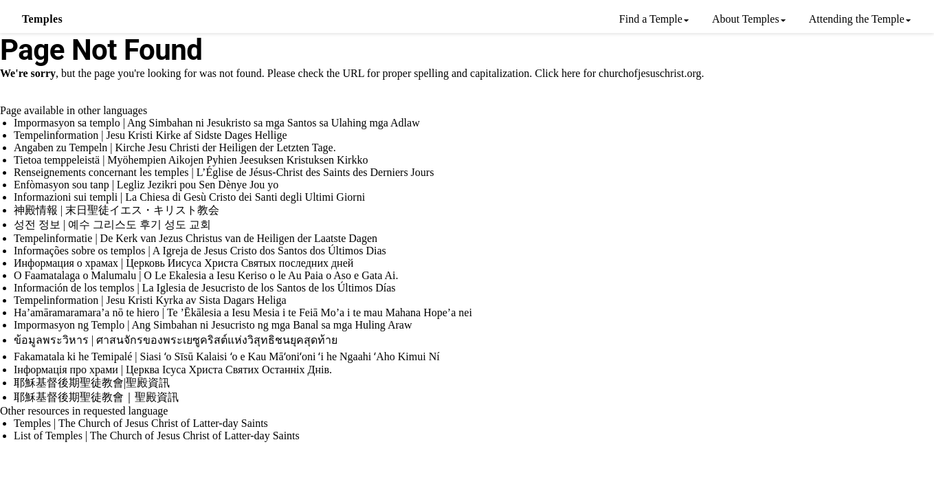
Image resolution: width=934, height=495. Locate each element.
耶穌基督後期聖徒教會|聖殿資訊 (92, 382)
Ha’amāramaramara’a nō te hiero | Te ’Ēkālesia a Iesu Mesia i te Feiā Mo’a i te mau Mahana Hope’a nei (243, 312)
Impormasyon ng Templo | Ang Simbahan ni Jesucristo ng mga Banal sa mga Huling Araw (213, 325)
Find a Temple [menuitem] (650, 19)
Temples (42, 19)
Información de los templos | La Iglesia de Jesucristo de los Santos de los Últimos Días (205, 288)
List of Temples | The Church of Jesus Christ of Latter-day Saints (157, 435)
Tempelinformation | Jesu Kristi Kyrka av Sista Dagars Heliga (150, 300)
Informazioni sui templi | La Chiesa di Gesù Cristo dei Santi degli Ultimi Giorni (189, 197)
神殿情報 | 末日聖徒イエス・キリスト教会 (116, 210)
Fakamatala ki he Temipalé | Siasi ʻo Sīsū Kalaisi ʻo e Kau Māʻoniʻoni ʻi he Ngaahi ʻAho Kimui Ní (227, 356)
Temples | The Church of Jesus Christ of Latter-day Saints (141, 423)
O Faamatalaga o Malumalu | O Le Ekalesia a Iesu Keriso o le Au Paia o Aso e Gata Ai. (206, 275)
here (571, 73)
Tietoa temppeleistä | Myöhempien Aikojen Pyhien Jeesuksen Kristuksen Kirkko (191, 160)
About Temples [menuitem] (745, 19)
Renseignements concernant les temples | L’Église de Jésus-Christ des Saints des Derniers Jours (224, 172)
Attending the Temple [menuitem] (856, 19)
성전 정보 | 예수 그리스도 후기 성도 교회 (112, 224)
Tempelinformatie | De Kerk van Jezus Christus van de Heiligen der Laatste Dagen (195, 238)
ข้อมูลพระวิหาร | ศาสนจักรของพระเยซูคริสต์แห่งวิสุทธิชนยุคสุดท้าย (175, 340)
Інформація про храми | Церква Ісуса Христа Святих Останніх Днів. (173, 369)
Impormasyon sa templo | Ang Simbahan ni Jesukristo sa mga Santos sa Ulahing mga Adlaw (217, 123)
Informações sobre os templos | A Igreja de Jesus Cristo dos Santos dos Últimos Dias (200, 250)
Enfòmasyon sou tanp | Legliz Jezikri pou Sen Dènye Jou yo (146, 184)
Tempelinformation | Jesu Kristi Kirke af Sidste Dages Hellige (150, 135)
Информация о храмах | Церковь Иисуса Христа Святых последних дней (183, 263)
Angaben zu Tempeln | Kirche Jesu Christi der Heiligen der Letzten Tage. (175, 147)
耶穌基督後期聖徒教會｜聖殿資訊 (96, 397)
